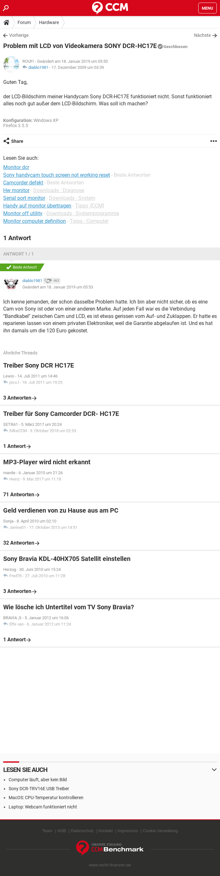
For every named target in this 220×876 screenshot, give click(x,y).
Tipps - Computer (89, 221)
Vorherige (18, 35)
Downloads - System (72, 198)
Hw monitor (16, 190)
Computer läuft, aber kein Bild (38, 779)
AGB (61, 830)
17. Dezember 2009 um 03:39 (77, 67)
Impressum (128, 830)
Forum (24, 22)
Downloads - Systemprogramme (82, 213)
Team (47, 830)
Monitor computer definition (34, 221)
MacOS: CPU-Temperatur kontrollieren (46, 797)
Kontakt (106, 830)
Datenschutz (82, 830)
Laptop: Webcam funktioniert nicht (43, 806)
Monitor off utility (23, 213)
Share (17, 141)
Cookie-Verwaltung (160, 830)
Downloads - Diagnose (58, 190)
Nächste (202, 35)
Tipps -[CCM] (89, 206)
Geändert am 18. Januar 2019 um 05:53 (57, 287)
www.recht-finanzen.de (110, 865)
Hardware (49, 22)
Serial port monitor (24, 198)
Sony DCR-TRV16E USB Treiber (39, 788)
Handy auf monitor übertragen (37, 206)
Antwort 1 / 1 (18, 253)
